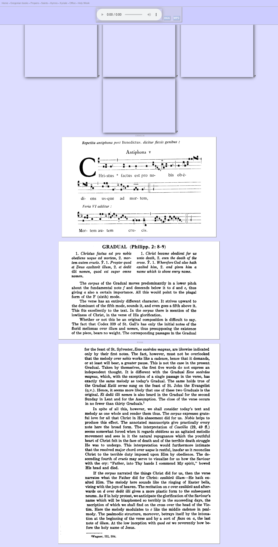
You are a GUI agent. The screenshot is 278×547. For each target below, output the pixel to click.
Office (73, 3)
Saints (44, 3)
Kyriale (63, 3)
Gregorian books (19, 3)
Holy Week (84, 3)
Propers (34, 3)
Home (5, 3)
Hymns (54, 3)
